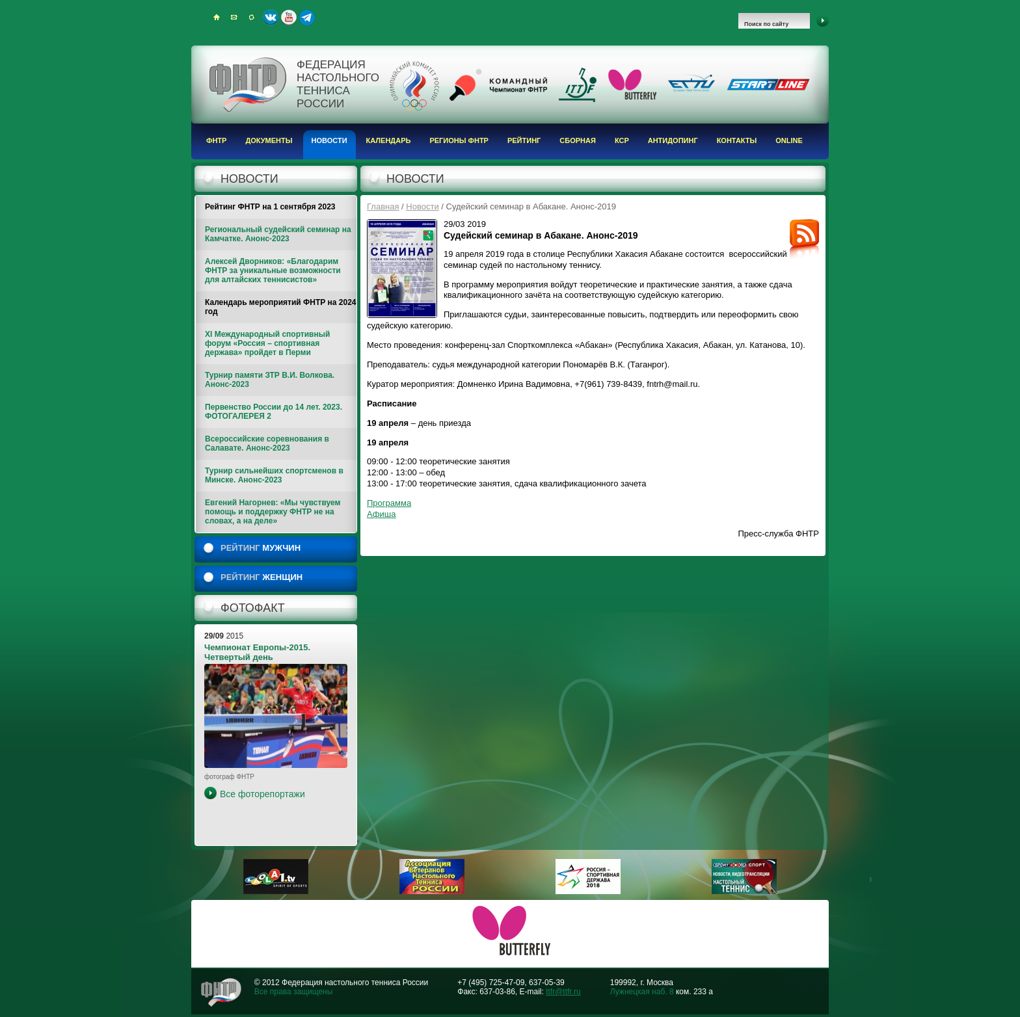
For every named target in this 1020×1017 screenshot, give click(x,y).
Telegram (307, 17)
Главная (383, 206)
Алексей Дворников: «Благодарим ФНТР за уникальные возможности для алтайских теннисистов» (273, 270)
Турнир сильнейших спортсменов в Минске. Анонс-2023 (274, 475)
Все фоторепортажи (262, 794)
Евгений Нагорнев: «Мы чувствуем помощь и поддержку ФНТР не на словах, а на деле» (272, 511)
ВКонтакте (270, 17)
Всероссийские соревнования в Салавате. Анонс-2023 (267, 443)
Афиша (381, 514)
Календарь (388, 140)
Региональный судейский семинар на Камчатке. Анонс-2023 (278, 234)
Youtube (289, 17)
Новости (329, 140)
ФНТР (216, 140)
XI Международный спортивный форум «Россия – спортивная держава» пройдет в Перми (267, 343)
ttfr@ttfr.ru (563, 991)
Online (789, 140)
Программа (389, 503)
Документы (268, 140)
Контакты (737, 140)
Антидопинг (673, 140)
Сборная (577, 140)
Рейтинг (524, 140)
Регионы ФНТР (459, 140)
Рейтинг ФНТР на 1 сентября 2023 (270, 206)
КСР (622, 140)
